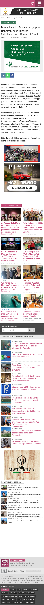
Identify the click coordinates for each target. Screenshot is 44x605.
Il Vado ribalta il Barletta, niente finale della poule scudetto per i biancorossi (25, 400)
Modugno (31, 596)
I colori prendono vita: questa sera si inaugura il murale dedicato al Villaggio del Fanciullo (27, 345)
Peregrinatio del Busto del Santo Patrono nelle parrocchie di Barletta (26, 442)
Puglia (13, 599)
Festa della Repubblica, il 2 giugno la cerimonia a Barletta (27, 355)
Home (3, 18)
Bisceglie (26, 590)
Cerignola (13, 593)
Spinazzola (6, 602)
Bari (19, 590)
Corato (21, 593)
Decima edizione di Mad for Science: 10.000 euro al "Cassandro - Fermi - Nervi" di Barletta (9, 256)
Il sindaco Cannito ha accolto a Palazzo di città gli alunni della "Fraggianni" (31, 286)
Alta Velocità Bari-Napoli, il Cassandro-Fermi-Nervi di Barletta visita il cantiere (26, 411)
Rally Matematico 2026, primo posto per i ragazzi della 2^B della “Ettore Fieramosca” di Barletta (33, 227)
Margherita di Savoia (9, 596)
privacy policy (28, 336)
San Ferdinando (28, 599)
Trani (22, 602)
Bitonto (34, 590)
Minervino (22, 596)
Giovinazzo (30, 593)
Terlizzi (15, 602)
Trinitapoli (30, 602)
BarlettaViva (13, 3)
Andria (13, 590)
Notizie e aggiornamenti (14, 18)
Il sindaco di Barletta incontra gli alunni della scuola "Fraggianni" (32, 314)
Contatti (10, 571)
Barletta (5, 590)
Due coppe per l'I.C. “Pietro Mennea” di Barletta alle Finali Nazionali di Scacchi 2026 (31, 256)
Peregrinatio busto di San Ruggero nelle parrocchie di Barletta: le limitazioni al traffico (26, 378)
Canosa (4, 593)
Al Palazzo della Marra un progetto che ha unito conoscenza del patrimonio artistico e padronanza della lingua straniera (10, 228)
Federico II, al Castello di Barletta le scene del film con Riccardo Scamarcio (26, 432)
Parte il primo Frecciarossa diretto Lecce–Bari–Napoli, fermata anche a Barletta (26, 367)
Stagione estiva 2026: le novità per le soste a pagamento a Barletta (27, 388)
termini (18, 336)
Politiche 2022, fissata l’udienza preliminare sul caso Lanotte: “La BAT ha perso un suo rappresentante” (25, 423)
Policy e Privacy (19, 571)
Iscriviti (31, 330)
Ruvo (19, 599)
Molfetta (5, 599)
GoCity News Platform (33, 571)
